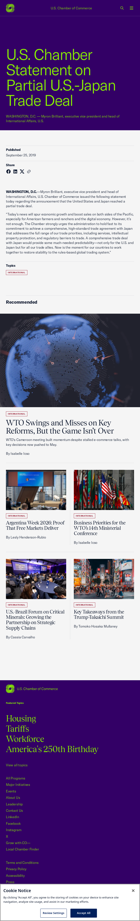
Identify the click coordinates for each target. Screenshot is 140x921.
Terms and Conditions (22, 862)
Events (11, 791)
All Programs (15, 778)
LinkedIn (12, 817)
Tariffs (17, 729)
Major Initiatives (18, 784)
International (16, 272)
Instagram (13, 830)
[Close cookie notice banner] (133, 890)
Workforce (25, 739)
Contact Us (14, 810)
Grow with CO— (18, 843)
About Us (13, 797)
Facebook (13, 823)
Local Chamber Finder (22, 849)
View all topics (16, 765)
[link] (122, 8)
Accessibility (15, 875)
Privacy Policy (16, 869)
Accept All (84, 913)
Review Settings (53, 913)
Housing (21, 718)
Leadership (14, 804)
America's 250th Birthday (52, 749)
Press (10, 882)
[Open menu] (131, 8)
